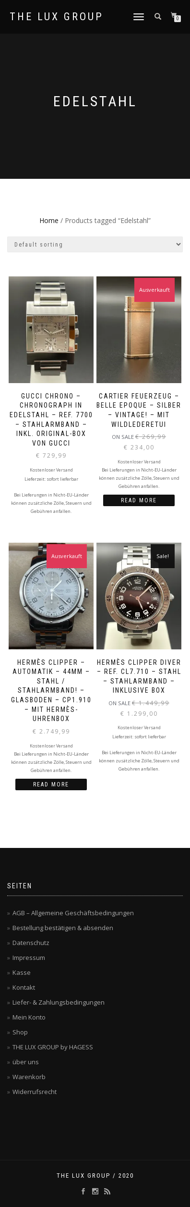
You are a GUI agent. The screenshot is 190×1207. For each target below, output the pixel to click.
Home (49, 220)
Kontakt (23, 987)
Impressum (28, 957)
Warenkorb (29, 1076)
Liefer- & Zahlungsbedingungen (58, 1002)
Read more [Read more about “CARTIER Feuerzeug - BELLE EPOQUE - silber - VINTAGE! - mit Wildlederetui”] (139, 500)
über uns (25, 1062)
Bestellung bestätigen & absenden (62, 927)
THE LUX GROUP (57, 17)
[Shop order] (95, 244)
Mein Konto (29, 1017)
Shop (20, 1032)
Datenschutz (30, 942)
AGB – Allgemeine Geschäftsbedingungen (73, 912)
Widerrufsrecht (34, 1091)
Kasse (21, 972)
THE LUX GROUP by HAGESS (52, 1047)
